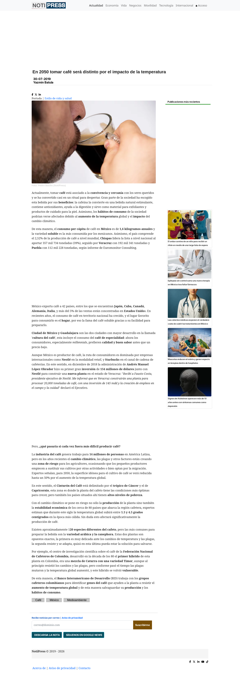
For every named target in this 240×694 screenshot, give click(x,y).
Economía (112, 5)
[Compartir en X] (36, 94)
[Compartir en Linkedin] (40, 94)
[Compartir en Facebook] (32, 94)
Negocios (135, 5)
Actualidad (96, 5)
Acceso (201, 5)
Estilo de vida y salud (58, 98)
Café (38, 600)
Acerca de (39, 668)
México (54, 600)
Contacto (84, 668)
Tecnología (166, 5)
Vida (124, 5)
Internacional (184, 5)
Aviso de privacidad (72, 617)
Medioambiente (77, 600)
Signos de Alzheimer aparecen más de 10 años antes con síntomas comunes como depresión (187, 402)
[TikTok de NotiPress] (207, 661)
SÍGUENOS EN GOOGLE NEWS (83, 635)
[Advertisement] (124, 38)
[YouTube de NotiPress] (202, 661)
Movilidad (150, 5)
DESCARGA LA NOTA (47, 635)
